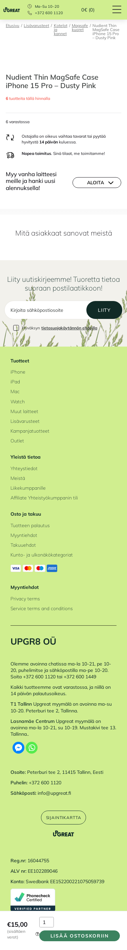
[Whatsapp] (32, 748)
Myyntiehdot (23, 535)
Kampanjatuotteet (29, 431)
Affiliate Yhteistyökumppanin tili (44, 497)
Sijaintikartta (63, 817)
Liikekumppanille (28, 488)
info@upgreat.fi (54, 793)
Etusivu (12, 26)
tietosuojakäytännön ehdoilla (69, 327)
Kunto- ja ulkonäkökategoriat (41, 555)
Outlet (17, 440)
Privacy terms (25, 598)
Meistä (17, 478)
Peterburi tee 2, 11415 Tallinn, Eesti (65, 772)
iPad (15, 381)
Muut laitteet (24, 411)
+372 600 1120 (49, 13)
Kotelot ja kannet (60, 30)
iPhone (17, 372)
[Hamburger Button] (119, 10)
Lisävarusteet (36, 26)
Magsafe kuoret (80, 28)
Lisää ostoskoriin (79, 936)
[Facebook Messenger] (18, 748)
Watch (17, 401)
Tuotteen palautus (30, 525)
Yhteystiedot (24, 468)
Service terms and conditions (41, 608)
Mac (15, 391)
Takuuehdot (23, 545)
